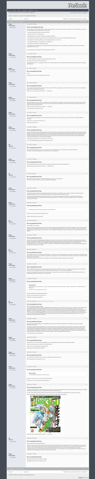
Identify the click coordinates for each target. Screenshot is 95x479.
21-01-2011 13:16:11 (31, 112)
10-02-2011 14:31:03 (31, 264)
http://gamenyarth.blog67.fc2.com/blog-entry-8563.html (40, 138)
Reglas (19, 10)
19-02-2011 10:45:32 (31, 318)
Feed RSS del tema (83, 21)
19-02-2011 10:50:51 (31, 337)
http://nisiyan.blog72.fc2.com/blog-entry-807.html (38, 75)
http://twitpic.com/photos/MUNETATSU (36, 348)
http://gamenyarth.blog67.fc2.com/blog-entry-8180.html (42, 49)
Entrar (36, 10)
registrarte (72, 18)
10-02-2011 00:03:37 (31, 249)
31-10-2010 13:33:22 (31, 53)
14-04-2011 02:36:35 (31, 438)
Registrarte (31, 10)
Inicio (10, 10)
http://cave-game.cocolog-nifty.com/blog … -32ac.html (39, 434)
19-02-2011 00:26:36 (31, 301)
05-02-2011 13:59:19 (31, 235)
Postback (14, 10)
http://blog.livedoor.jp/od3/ (36, 216)
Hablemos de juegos (18, 15)
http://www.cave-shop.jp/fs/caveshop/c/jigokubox (38, 380)
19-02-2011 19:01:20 (31, 352)
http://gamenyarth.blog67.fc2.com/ (35, 108)
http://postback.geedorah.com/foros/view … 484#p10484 (40, 166)
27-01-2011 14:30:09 (31, 127)
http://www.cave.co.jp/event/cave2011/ (36, 120)
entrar (67, 18)
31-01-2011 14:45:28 (31, 159)
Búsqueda (24, 10)
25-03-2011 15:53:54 (31, 384)
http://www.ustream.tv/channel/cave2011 (36, 295)
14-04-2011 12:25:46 (31, 454)
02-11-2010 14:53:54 (31, 82)
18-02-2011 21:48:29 (31, 278)
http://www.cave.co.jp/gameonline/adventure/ (37, 213)
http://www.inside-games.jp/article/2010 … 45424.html (39, 91)
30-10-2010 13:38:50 (31, 24)
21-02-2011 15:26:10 (31, 366)
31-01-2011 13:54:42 (31, 144)
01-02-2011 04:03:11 (31, 173)
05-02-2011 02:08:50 (31, 220)
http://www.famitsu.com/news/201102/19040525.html (39, 344)
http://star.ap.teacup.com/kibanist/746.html (37, 60)
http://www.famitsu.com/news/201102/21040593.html (39, 378)
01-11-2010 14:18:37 (31, 68)
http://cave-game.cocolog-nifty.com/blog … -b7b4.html (39, 106)
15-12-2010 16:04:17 (31, 97)
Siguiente (26, 18)
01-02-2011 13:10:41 (31, 188)
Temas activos (74, 12)
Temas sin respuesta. (82, 12)
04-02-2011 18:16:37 (31, 202)
